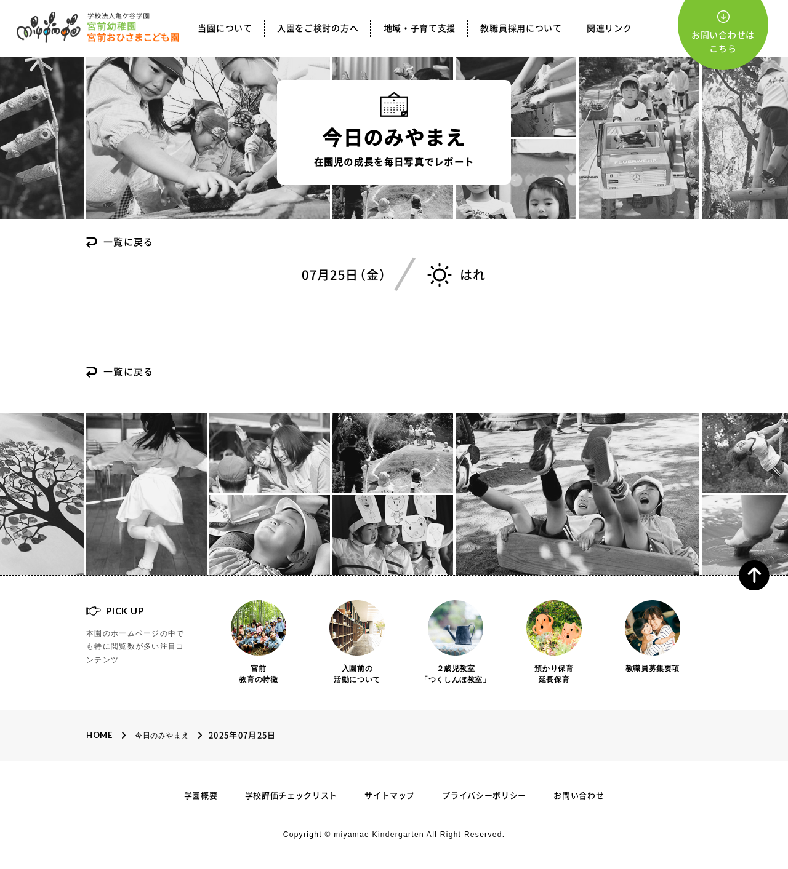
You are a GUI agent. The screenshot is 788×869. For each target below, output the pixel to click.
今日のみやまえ (162, 735)
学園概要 (201, 796)
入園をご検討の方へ (317, 28)
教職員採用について (520, 28)
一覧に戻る (128, 242)
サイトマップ (389, 796)
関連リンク (609, 28)
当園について (225, 28)
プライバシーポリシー (484, 796)
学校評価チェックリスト (291, 796)
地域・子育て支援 (420, 28)
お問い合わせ (578, 796)
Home (99, 735)
